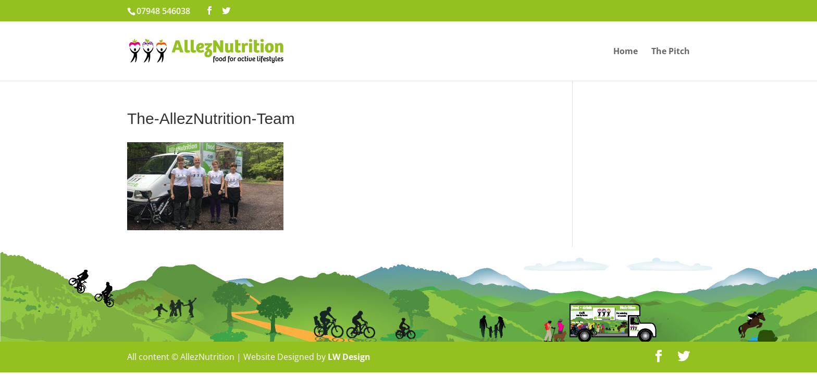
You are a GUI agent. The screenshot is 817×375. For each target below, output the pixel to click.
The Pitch (670, 52)
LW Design (349, 356)
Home (625, 52)
